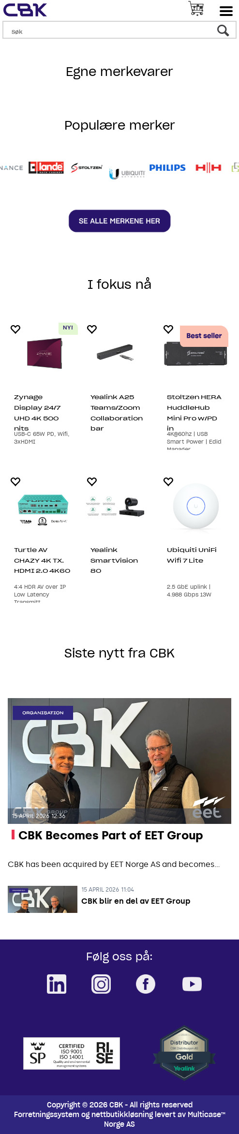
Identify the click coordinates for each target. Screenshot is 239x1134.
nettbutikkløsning (122, 1114)
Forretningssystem (46, 1114)
